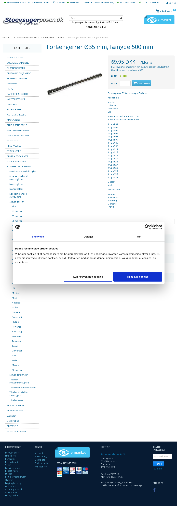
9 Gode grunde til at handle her (13, 491)
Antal (114, 83)
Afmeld (158, 468)
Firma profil (10, 455)
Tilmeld (158, 463)
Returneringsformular (15, 476)
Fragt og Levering (13, 483)
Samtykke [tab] (38, 236)
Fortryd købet (11, 495)
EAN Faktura (11, 486)
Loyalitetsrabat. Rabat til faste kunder (12, 471)
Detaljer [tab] (88, 236)
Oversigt (9, 480)
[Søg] (121, 18)
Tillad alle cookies (137, 276)
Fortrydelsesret (12, 452)
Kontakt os (10, 459)
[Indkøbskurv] (166, 11)
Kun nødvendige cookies (88, 276)
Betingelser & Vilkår (11, 463)
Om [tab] (139, 236)
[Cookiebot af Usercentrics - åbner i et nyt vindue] (147, 226)
